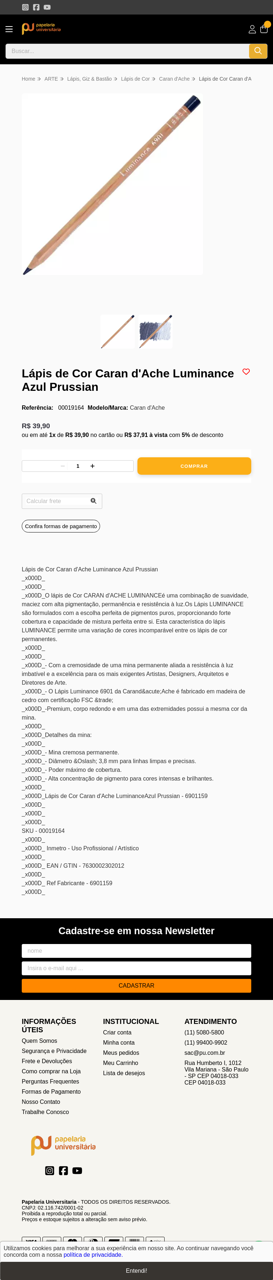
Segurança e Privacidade (54, 1051)
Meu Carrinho (120, 1063)
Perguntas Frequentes (50, 1081)
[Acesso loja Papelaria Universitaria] (252, 29)
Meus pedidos (121, 1053)
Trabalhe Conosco (45, 1112)
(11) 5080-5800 (204, 1032)
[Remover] (62, 466)
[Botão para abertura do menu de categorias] (9, 29)
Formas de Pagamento (51, 1092)
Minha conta (119, 1043)
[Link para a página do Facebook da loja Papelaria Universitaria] (36, 7)
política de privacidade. (93, 1255)
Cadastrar (136, 986)
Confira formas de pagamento (61, 526)
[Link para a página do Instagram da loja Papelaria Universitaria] (25, 7)
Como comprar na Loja (51, 1071)
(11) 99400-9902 (206, 1043)
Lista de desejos (124, 1073)
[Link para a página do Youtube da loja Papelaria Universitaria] (47, 7)
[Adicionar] (92, 466)
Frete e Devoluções (47, 1061)
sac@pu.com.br (205, 1053)
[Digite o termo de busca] (127, 51)
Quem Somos (39, 1041)
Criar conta (117, 1032)
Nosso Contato (41, 1102)
